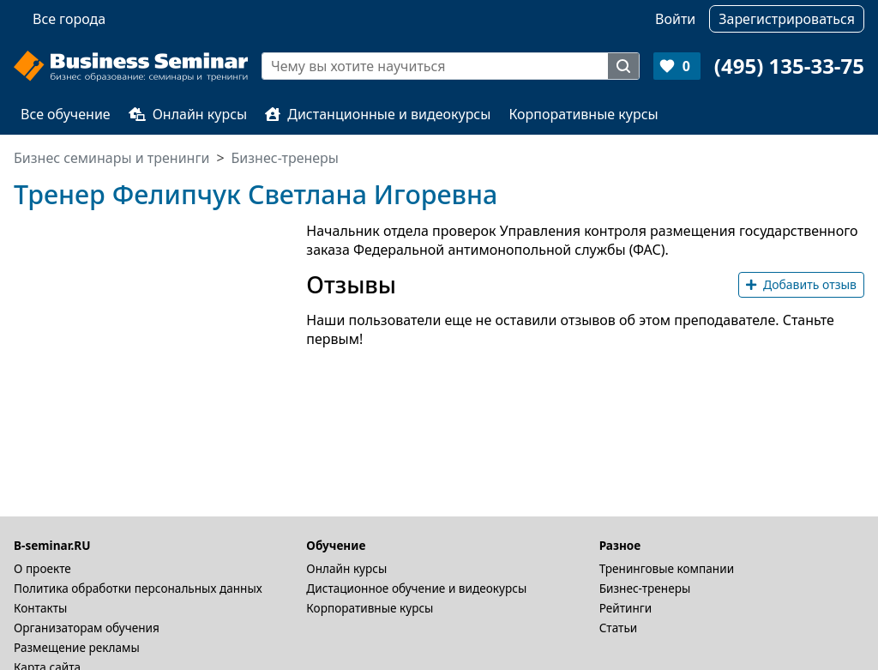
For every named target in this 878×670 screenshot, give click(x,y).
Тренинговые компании (666, 568)
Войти (675, 18)
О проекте (42, 568)
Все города (69, 18)
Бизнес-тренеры (645, 588)
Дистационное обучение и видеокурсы (416, 588)
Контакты (40, 608)
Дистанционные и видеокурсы (377, 114)
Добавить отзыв (801, 284)
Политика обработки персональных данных (138, 588)
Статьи (618, 627)
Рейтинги (625, 608)
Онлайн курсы (188, 114)
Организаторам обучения (86, 627)
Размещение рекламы (77, 647)
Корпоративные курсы (583, 114)
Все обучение (66, 114)
